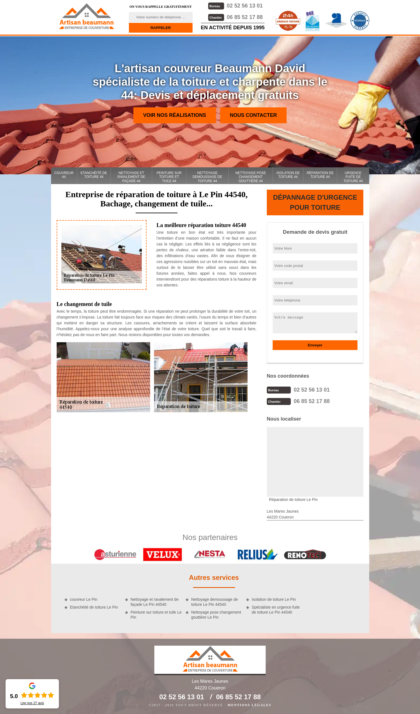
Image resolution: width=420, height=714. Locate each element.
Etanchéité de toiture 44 (94, 175)
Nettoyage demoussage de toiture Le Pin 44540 (214, 601)
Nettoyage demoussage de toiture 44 (207, 177)
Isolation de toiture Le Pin (274, 599)
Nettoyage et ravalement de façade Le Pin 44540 (155, 601)
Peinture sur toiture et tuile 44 (169, 177)
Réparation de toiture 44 (320, 175)
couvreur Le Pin (83, 599)
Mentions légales (249, 704)
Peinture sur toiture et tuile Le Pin (156, 614)
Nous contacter (253, 115)
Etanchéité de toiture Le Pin (94, 606)
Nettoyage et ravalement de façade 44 (131, 177)
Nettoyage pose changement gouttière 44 (251, 177)
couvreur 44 (64, 175)
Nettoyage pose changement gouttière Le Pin (216, 614)
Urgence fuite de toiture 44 (353, 177)
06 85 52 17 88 (235, 17)
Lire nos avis (32, 703)
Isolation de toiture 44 (288, 175)
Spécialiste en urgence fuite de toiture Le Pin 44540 (276, 609)
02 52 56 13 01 (235, 5)
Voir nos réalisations (174, 115)
